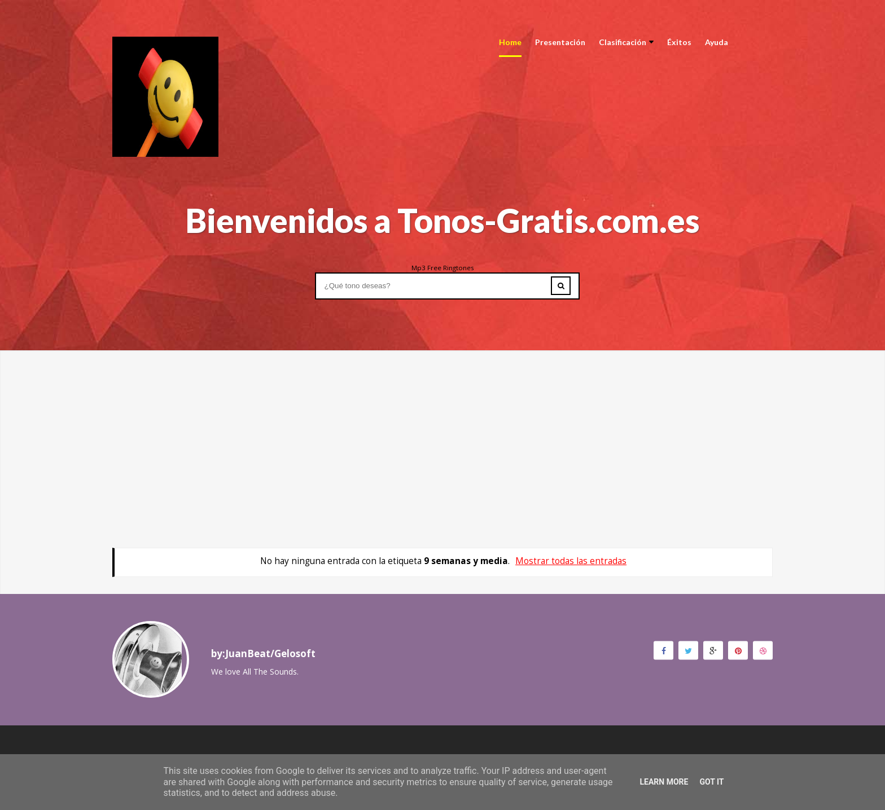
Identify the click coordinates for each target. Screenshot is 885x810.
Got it (711, 781)
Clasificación (626, 42)
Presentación (560, 42)
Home (510, 42)
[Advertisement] (442, 429)
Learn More (663, 781)
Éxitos (679, 42)
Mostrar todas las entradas (570, 561)
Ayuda (716, 42)
